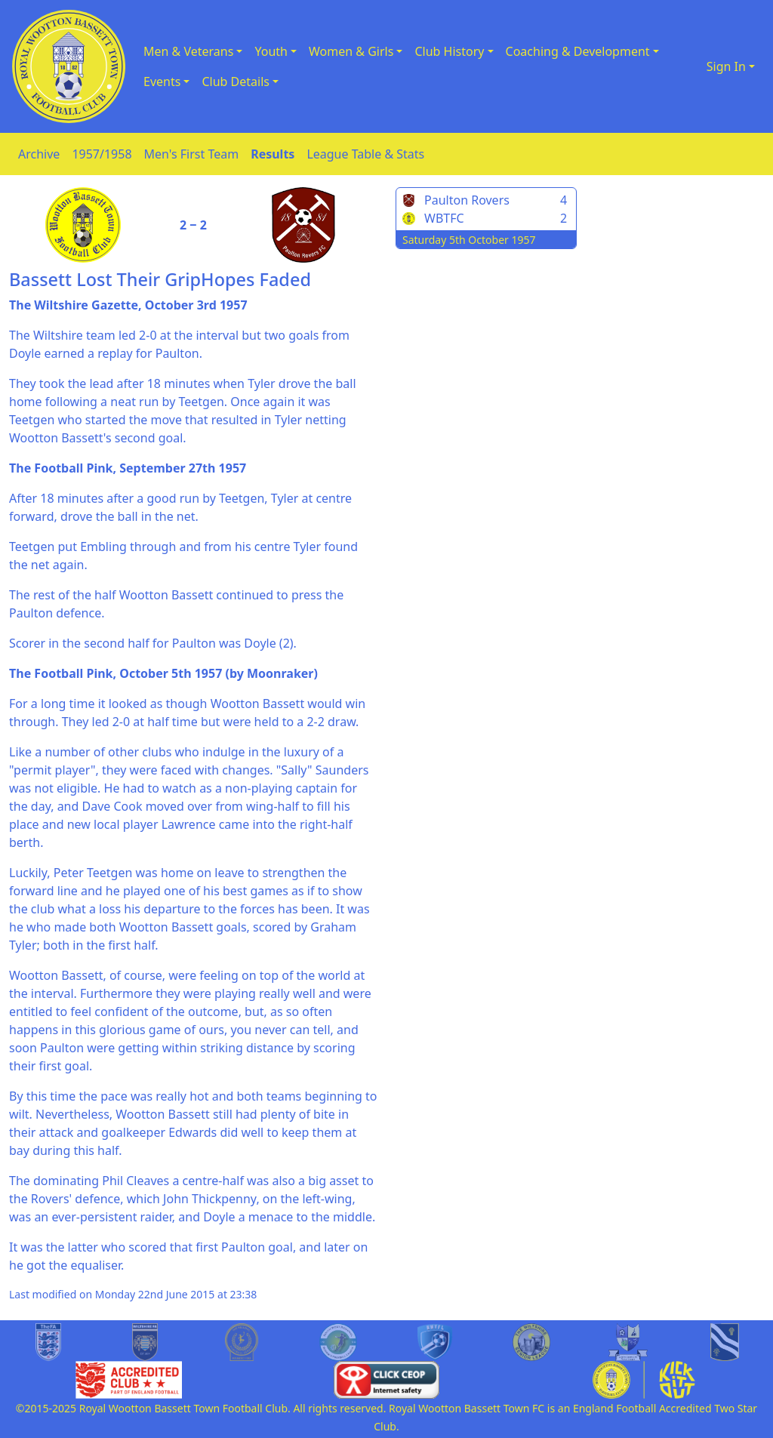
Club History (449, 51)
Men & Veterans (188, 51)
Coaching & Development (578, 51)
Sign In (726, 66)
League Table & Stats (365, 154)
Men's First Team (191, 154)
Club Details (235, 81)
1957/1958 (101, 154)
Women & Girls (351, 51)
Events (161, 81)
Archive (39, 154)
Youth (271, 51)
